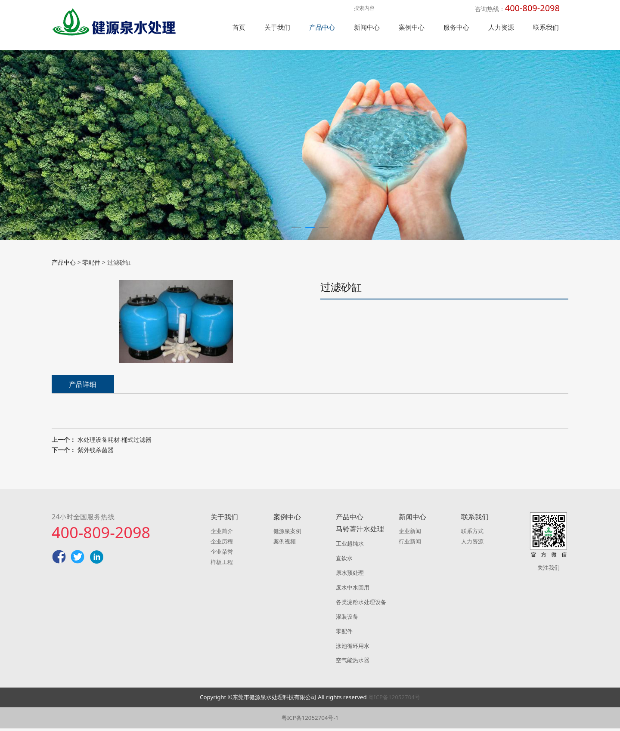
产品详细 (82, 397)
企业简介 (222, 534)
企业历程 (222, 544)
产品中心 (322, 27)
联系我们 (546, 27)
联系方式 (472, 534)
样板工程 (222, 564)
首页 (238, 27)
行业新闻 (410, 544)
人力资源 (501, 27)
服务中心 (456, 27)
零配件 (91, 275)
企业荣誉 (222, 554)
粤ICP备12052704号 (394, 699)
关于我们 (277, 27)
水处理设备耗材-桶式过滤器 (115, 453)
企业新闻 (410, 534)
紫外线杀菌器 (96, 463)
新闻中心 (367, 27)
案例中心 (412, 27)
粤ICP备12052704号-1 (310, 720)
